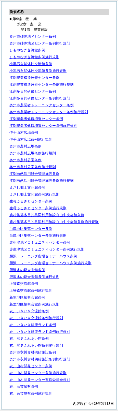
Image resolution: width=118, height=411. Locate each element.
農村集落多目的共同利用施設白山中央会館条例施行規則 (54, 222)
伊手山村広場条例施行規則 (30, 139)
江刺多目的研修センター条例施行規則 (39, 98)
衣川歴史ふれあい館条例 (29, 338)
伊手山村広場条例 (23, 132)
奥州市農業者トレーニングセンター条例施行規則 (48, 112)
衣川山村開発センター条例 (30, 366)
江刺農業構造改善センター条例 (34, 78)
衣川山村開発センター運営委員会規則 (39, 380)
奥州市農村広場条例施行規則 (32, 153)
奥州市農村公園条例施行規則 (32, 167)
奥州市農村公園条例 (25, 160)
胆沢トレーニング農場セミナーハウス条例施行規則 (50, 263)
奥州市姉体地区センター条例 (32, 36)
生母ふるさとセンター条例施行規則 (38, 208)
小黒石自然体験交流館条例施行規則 (38, 71)
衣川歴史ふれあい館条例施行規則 (36, 345)
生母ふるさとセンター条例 (30, 201)
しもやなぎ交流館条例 (27, 50)
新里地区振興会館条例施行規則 (34, 304)
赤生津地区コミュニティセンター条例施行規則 (46, 249)
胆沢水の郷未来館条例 (27, 270)
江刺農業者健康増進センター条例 (36, 119)
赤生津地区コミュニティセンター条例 (39, 242)
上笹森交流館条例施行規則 (30, 290)
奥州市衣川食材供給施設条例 (32, 352)
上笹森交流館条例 (23, 284)
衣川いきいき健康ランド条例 (32, 325)
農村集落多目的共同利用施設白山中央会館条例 (46, 215)
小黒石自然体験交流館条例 (30, 64)
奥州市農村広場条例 (25, 146)
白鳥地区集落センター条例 (30, 229)
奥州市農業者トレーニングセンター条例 (41, 105)
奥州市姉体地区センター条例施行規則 (39, 43)
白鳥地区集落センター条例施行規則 (38, 235)
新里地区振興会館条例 (27, 297)
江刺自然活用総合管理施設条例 (34, 174)
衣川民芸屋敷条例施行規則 (30, 393)
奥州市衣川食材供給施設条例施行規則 (39, 359)
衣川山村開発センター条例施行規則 (38, 373)
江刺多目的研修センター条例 (32, 91)
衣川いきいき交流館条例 (29, 311)
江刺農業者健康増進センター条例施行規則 (43, 126)
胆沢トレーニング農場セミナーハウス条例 (43, 256)
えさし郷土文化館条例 (27, 187)
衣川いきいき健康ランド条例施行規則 (39, 332)
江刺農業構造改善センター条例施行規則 (41, 84)
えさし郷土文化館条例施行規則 (34, 194)
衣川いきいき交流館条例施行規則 (36, 318)
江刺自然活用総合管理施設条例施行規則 (41, 181)
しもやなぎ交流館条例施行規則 (34, 57)
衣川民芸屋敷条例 (23, 387)
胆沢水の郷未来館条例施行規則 (34, 277)
